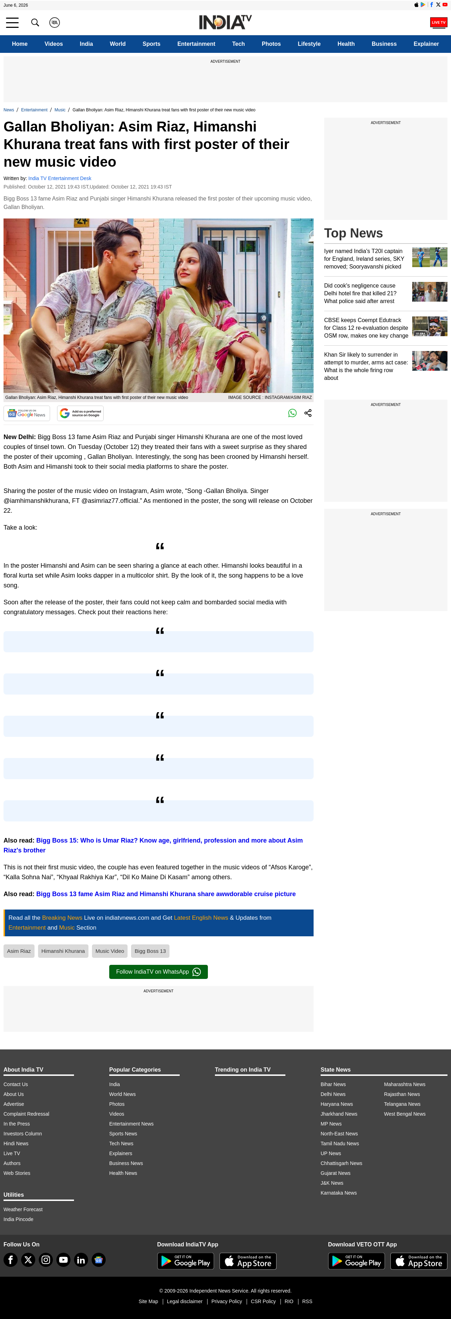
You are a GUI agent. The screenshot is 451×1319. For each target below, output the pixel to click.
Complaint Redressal (26, 1114)
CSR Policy (263, 1301)
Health (346, 44)
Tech (238, 44)
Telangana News (402, 1104)
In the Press (17, 1124)
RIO (289, 1301)
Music (60, 109)
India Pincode (18, 1219)
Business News (126, 1163)
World (118, 44)
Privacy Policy (226, 1301)
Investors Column (23, 1133)
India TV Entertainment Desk (60, 178)
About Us (14, 1094)
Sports (152, 44)
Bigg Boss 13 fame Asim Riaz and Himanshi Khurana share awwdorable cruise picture (166, 894)
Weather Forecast (23, 1209)
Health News (123, 1173)
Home (19, 44)
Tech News (121, 1143)
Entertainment (196, 44)
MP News (331, 1124)
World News (122, 1094)
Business (384, 44)
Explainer (426, 44)
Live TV (12, 1153)
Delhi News (333, 1094)
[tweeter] (28, 1260)
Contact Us (16, 1084)
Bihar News (333, 1084)
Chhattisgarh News (341, 1163)
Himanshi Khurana (63, 951)
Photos (271, 44)
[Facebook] (11, 1260)
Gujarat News (336, 1173)
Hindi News (16, 1143)
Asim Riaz (19, 951)
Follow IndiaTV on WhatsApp (158, 972)
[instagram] (46, 1260)
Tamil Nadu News (340, 1143)
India (86, 44)
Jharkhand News (339, 1114)
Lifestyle (309, 44)
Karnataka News (339, 1193)
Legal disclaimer (185, 1301)
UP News (331, 1153)
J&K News (332, 1183)
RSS (307, 1301)
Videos (53, 44)
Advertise (14, 1104)
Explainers (120, 1153)
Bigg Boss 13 (150, 951)
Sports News (123, 1133)
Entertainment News (131, 1124)
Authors (12, 1163)
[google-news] (99, 1260)
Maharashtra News (405, 1084)
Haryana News (337, 1104)
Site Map (148, 1301)
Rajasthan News (402, 1094)
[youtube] (63, 1260)
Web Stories (17, 1173)
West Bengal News (405, 1114)
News (9, 109)
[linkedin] (81, 1260)
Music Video (109, 951)
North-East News (339, 1133)
